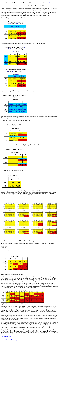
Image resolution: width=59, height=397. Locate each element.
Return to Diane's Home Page (9, 340)
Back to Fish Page (6, 336)
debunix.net (49, 3)
